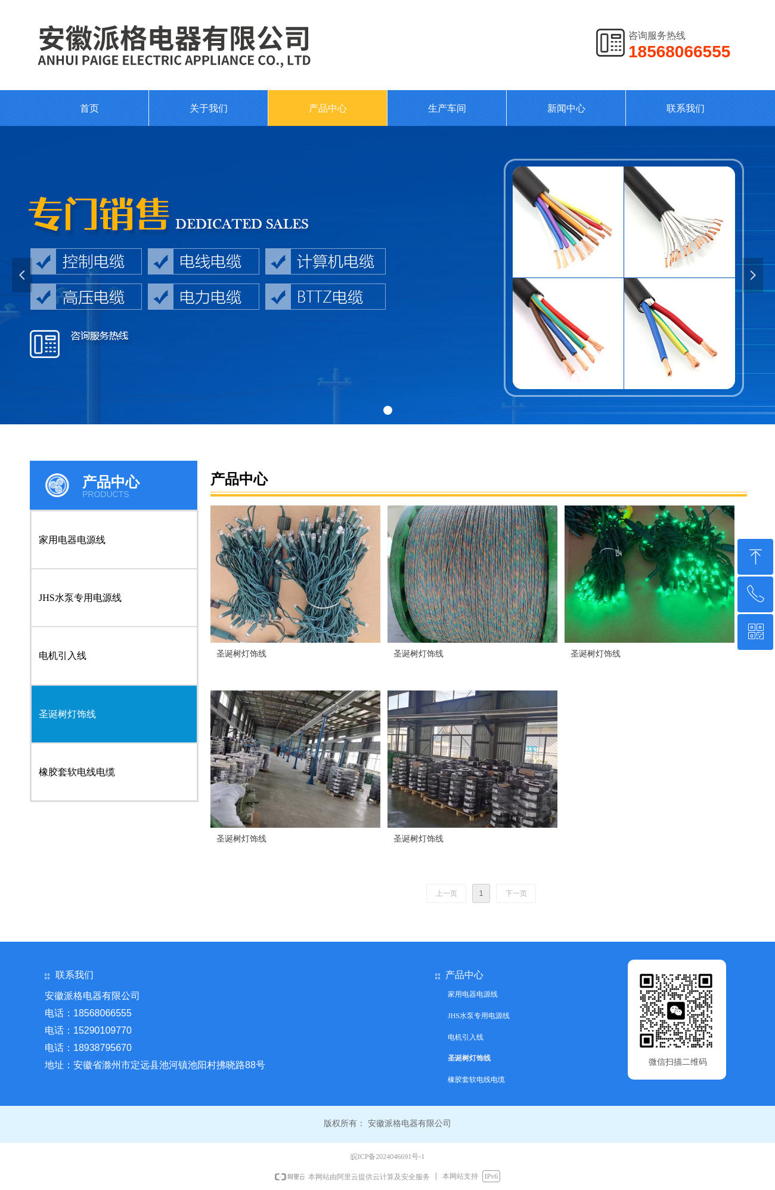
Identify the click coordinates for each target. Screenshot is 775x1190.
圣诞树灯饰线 (67, 714)
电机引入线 (62, 656)
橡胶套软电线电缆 (77, 772)
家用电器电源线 (72, 540)
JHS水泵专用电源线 (80, 598)
